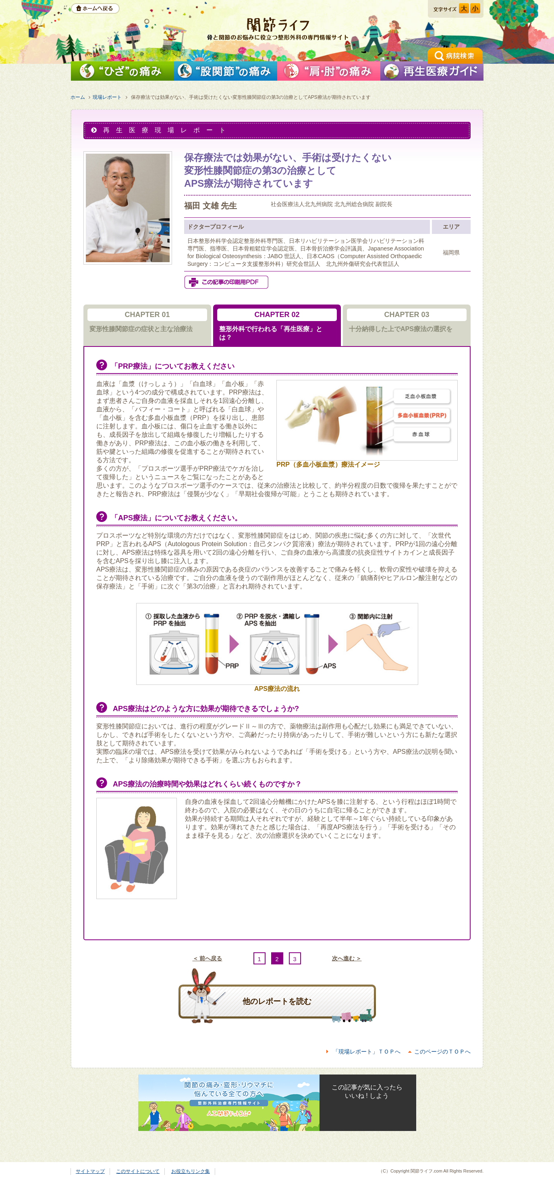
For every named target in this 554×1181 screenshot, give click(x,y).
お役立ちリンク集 (190, 1171)
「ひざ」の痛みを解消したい (122, 71)
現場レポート (107, 97)
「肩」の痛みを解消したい (328, 71)
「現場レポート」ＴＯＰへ (366, 1051)
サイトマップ (90, 1171)
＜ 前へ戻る (207, 958)
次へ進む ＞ (347, 958)
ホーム (78, 97)
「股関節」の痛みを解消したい (225, 71)
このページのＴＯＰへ (442, 1051)
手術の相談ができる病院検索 (455, 56)
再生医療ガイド (431, 71)
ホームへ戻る (95, 8)
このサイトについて (138, 1171)
